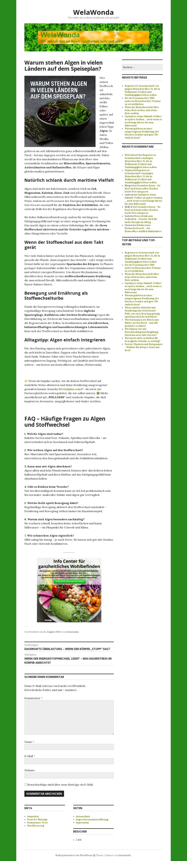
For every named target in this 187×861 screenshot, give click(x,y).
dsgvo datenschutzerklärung (92, 819)
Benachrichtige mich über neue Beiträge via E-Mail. (60, 784)
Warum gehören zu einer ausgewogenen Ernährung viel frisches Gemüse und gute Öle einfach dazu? (142, 133)
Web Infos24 (132, 155)
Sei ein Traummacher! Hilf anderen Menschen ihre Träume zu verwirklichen (143, 101)
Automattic (124, 855)
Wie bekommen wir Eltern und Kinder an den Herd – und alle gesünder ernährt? (142, 322)
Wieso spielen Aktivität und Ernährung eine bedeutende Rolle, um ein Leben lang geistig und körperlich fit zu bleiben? (142, 312)
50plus (128, 170)
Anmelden (33, 816)
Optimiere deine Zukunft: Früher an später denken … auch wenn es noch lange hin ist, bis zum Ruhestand (143, 121)
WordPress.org (35, 825)
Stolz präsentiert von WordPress (73, 855)
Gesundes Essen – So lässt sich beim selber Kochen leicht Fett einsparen (142, 188)
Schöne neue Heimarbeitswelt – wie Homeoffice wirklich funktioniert (143, 228)
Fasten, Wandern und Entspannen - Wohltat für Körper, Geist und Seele (143, 347)
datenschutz (83, 816)
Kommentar (33, 698)
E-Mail (29, 756)
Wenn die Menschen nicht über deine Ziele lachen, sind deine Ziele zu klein (142, 110)
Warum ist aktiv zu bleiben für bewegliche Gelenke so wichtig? (142, 340)
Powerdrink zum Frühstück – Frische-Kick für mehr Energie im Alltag (141, 219)
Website (29, 770)
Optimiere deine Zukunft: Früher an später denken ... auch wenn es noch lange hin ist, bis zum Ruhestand (143, 288)
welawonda (72, 631)
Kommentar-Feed (37, 822)
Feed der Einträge (37, 819)
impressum (82, 822)
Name (29, 742)
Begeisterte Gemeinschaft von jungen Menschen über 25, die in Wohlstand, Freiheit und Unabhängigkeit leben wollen (142, 90)
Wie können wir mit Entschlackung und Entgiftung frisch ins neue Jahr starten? (141, 332)
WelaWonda (93, 12)
